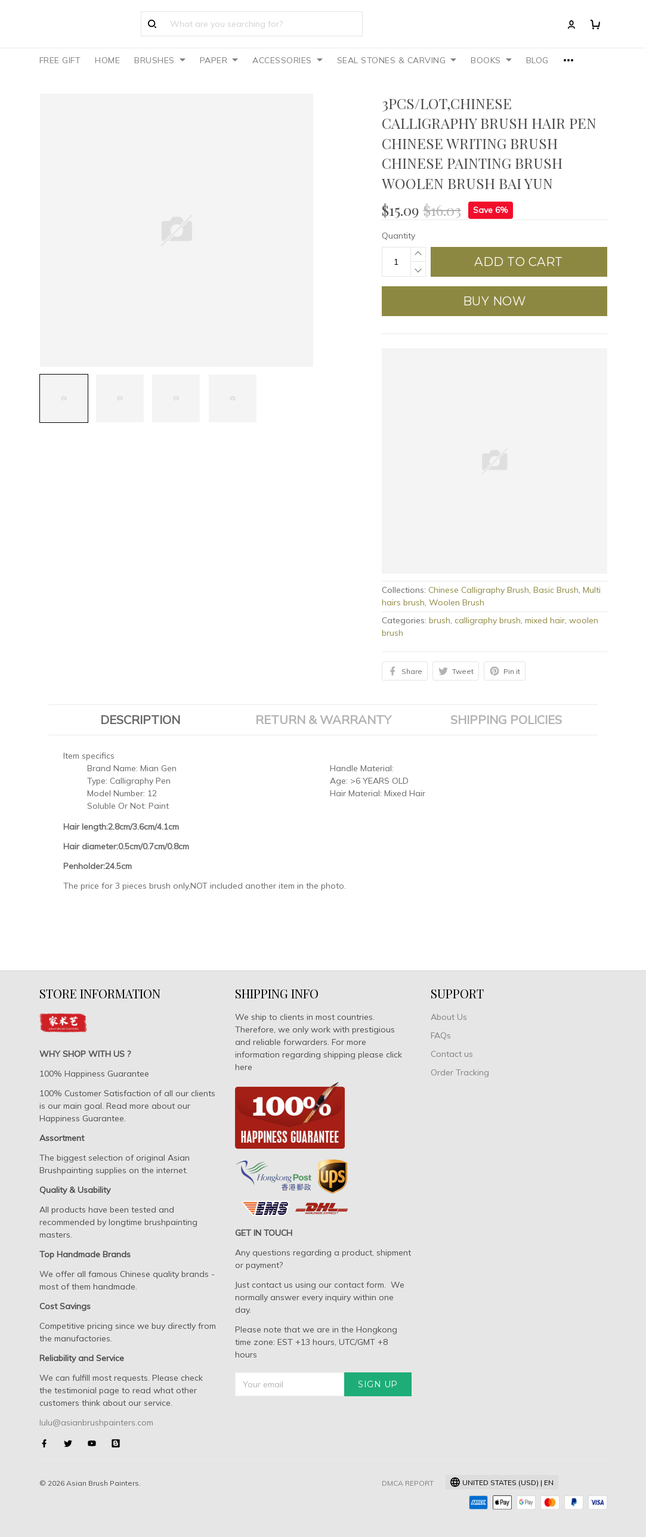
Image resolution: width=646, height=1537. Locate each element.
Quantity (398, 235)
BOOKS (491, 60)
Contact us (452, 1054)
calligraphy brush (488, 620)
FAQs (441, 1035)
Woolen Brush (456, 602)
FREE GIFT (60, 60)
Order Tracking (460, 1072)
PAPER (219, 60)
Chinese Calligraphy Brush (478, 590)
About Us (449, 1017)
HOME (107, 60)
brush (439, 620)
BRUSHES (160, 60)
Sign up (378, 1384)
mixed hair (545, 620)
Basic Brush (556, 590)
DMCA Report (408, 1483)
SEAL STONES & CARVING (397, 60)
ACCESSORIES (287, 60)
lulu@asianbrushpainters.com (96, 1422)
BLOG (537, 60)
